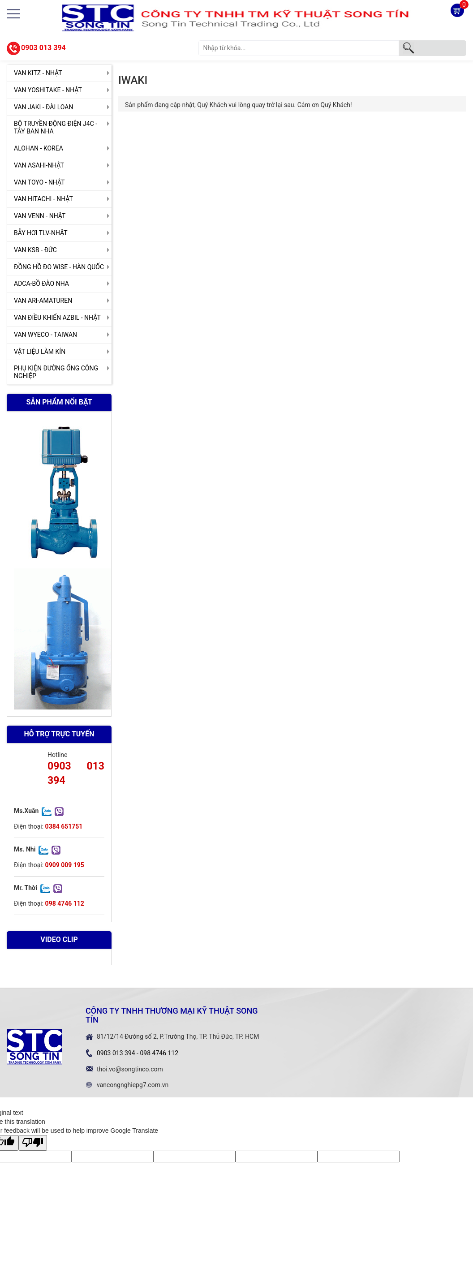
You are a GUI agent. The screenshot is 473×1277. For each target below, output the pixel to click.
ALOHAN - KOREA (38, 148)
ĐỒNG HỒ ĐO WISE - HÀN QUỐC (59, 267)
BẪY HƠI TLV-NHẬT (41, 232)
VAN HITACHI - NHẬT (43, 198)
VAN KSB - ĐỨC (35, 250)
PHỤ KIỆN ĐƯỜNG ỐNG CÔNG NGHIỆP (56, 372)
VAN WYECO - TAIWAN (45, 334)
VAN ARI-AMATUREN (43, 300)
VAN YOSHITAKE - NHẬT (48, 90)
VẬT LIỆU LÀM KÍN (39, 351)
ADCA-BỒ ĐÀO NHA (41, 283)
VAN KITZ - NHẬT (38, 73)
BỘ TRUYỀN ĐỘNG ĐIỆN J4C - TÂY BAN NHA (55, 127)
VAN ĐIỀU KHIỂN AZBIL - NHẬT (57, 317)
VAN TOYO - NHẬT (39, 182)
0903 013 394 (43, 47)
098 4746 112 (159, 1053)
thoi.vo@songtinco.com (130, 1069)
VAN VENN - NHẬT (39, 215)
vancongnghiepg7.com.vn (132, 1084)
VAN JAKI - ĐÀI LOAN (43, 107)
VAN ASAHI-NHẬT (39, 165)
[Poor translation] (32, 1143)
